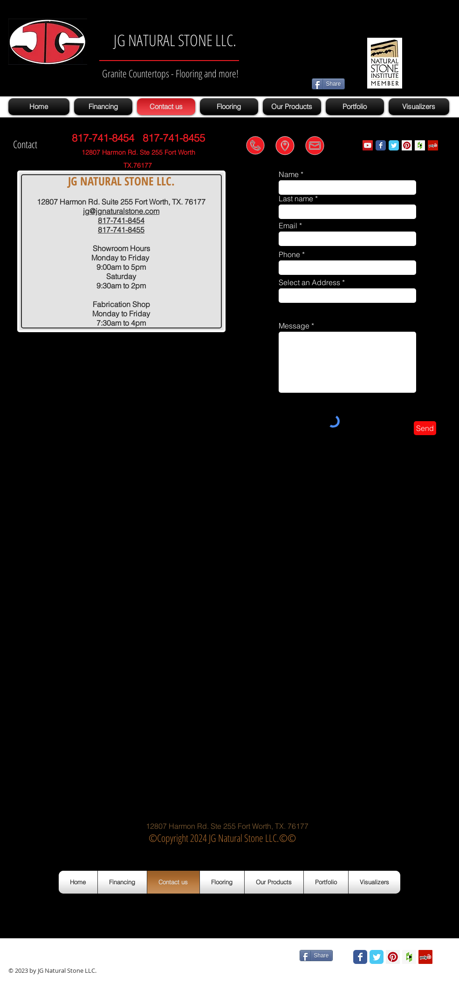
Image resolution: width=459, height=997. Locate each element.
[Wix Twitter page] (394, 145)
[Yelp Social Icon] (433, 145)
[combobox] (347, 295)
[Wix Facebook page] (381, 145)
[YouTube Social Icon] (368, 145)
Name (289, 174)
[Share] (328, 83)
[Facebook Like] (265, 956)
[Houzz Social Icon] (420, 145)
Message (294, 325)
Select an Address (309, 282)
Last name (296, 198)
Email (288, 225)
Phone (289, 254)
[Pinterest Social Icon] (407, 145)
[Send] (425, 428)
